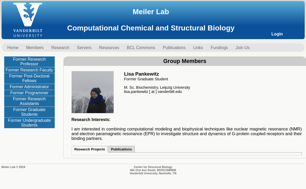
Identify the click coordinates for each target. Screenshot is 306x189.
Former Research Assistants (29, 101)
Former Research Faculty (29, 70)
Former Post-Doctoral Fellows (29, 78)
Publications (174, 47)
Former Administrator (29, 87)
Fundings (219, 47)
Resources (109, 47)
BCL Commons (141, 47)
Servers (84, 47)
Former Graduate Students (29, 112)
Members (35, 47)
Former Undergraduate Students (29, 122)
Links (198, 47)
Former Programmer (29, 93)
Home (13, 47)
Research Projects (89, 149)
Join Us (242, 47)
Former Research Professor (29, 61)
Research (60, 47)
